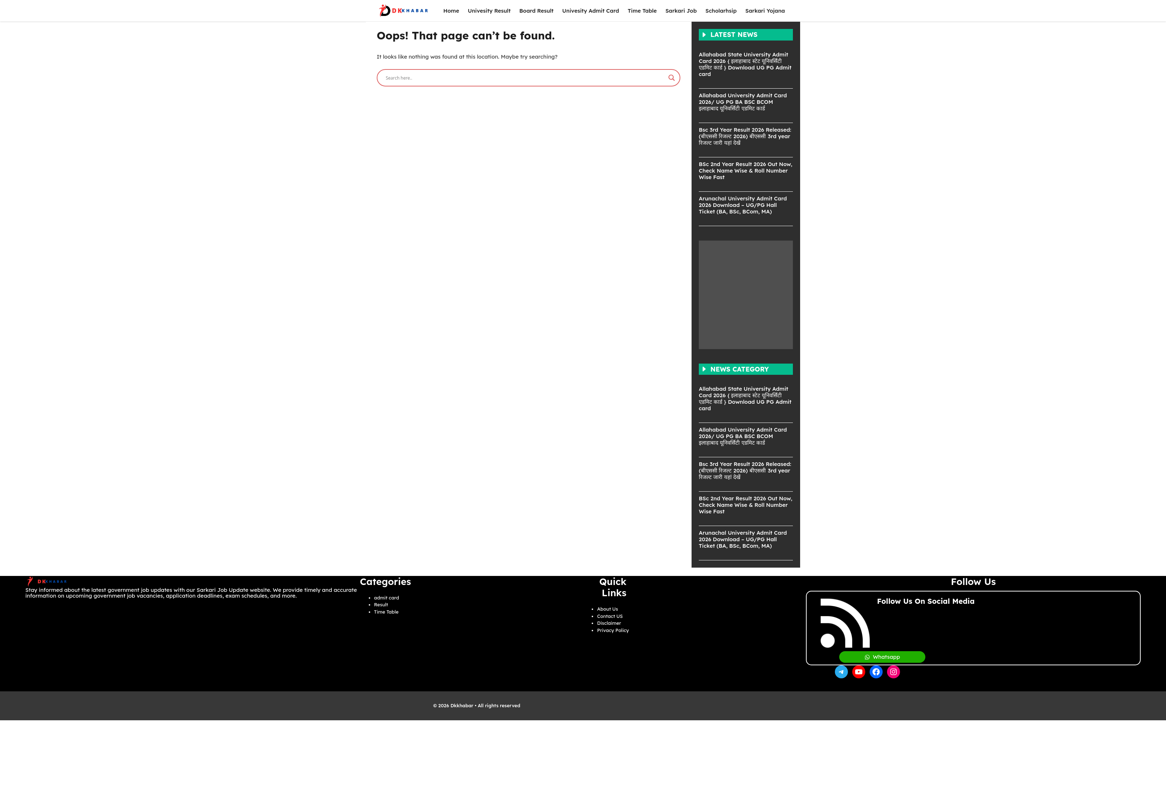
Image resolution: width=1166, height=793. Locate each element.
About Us (607, 609)
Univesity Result (489, 10)
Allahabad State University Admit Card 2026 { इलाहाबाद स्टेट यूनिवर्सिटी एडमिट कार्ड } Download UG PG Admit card (745, 64)
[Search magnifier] (672, 78)
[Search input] (525, 78)
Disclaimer (609, 623)
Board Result (536, 10)
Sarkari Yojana (765, 10)
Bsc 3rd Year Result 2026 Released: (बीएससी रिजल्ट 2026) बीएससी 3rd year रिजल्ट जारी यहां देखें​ (745, 136)
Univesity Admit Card (590, 10)
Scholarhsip (720, 10)
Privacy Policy (613, 630)
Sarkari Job (681, 10)
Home (451, 10)
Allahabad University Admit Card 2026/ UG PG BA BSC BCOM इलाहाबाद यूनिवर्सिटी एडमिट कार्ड (743, 102)
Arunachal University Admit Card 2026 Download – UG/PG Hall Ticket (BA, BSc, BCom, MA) (743, 205)
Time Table (642, 10)
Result (381, 604)
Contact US (610, 616)
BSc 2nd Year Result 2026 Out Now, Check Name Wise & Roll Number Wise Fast (745, 171)
